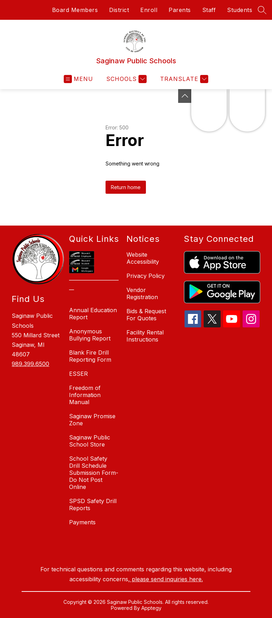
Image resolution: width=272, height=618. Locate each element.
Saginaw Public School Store (89, 441)
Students (239, 9)
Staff (209, 9)
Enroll (148, 9)
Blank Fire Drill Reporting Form (90, 356)
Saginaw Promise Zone (92, 420)
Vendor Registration (142, 293)
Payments (82, 522)
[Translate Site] (183, 79)
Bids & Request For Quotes (146, 315)
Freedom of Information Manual (85, 395)
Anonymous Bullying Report (89, 335)
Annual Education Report (93, 314)
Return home (126, 187)
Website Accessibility (142, 258)
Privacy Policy (145, 275)
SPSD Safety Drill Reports (93, 504)
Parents (180, 9)
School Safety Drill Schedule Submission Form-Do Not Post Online (93, 472)
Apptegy (151, 608)
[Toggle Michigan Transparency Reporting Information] (185, 96)
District (119, 9)
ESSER (78, 373)
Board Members (75, 9)
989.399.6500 (30, 363)
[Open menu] (78, 79)
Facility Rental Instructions (145, 336)
